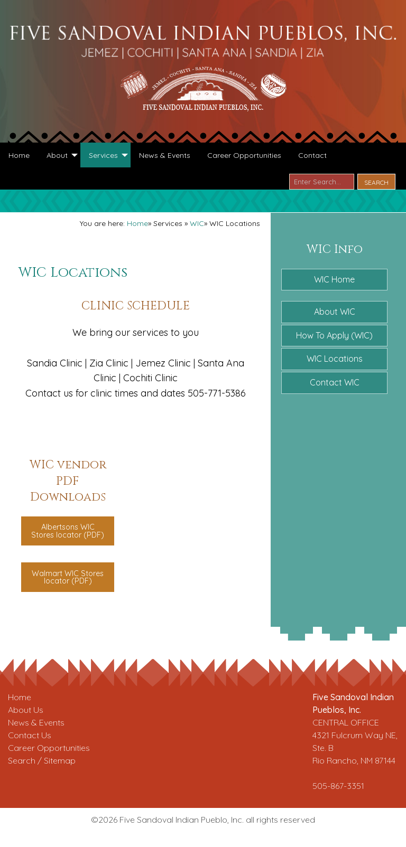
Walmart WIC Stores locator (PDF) (68, 577)
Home (137, 223)
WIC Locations (335, 358)
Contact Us (29, 735)
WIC (197, 223)
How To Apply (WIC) (334, 335)
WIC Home (334, 279)
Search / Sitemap (42, 760)
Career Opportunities (49, 747)
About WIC (334, 311)
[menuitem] (19, 155)
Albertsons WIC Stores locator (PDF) (67, 530)
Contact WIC (334, 382)
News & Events (36, 722)
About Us (25, 709)
